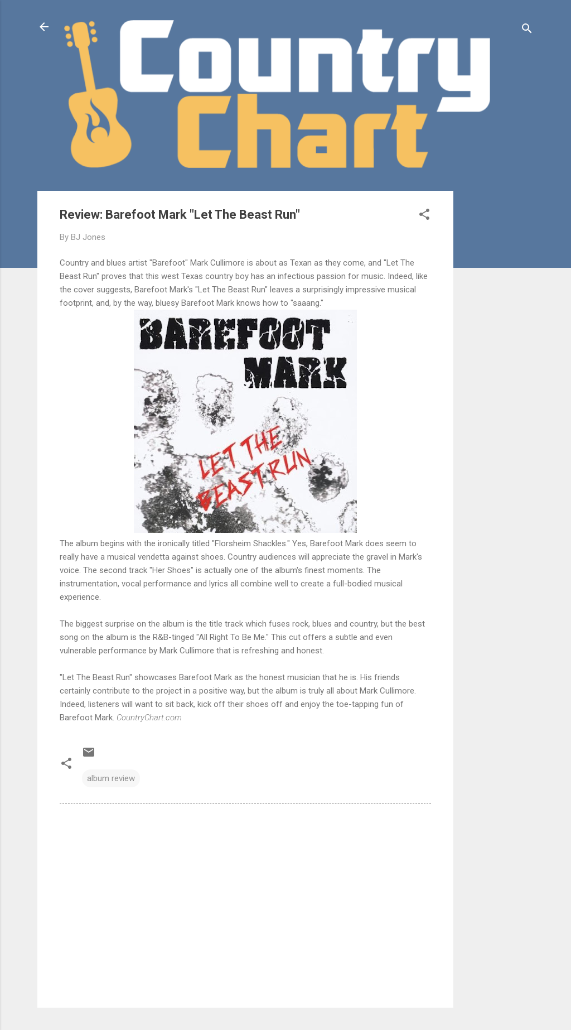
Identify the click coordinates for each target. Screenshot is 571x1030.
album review (111, 778)
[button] (424, 216)
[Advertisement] (498, 358)
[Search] (527, 30)
